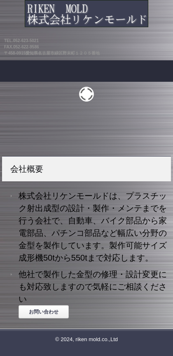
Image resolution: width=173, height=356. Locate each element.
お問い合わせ (43, 312)
